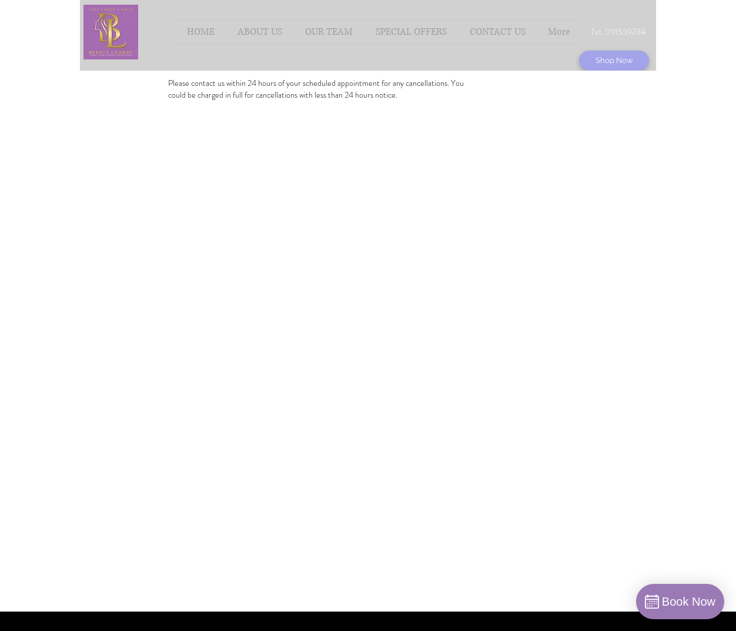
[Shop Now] (614, 61)
